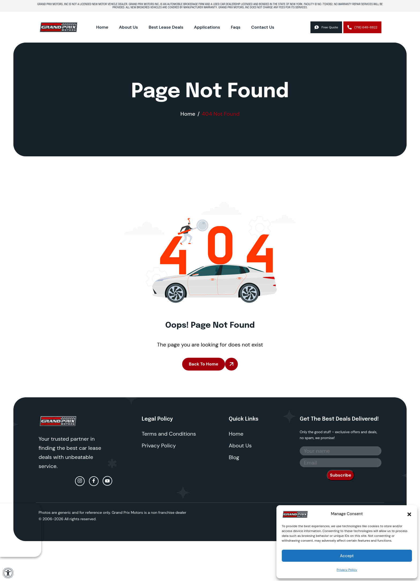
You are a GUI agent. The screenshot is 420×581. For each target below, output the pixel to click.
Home (102, 27)
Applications (207, 27)
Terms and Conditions (169, 433)
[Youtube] (107, 481)
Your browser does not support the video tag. (20, 530)
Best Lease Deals (166, 27)
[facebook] (94, 481)
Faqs (236, 27)
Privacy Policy (347, 570)
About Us (128, 27)
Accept (347, 556)
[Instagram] (80, 481)
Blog (234, 457)
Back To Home (203, 364)
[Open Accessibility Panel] (8, 573)
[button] (409, 513)
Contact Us (262, 27)
